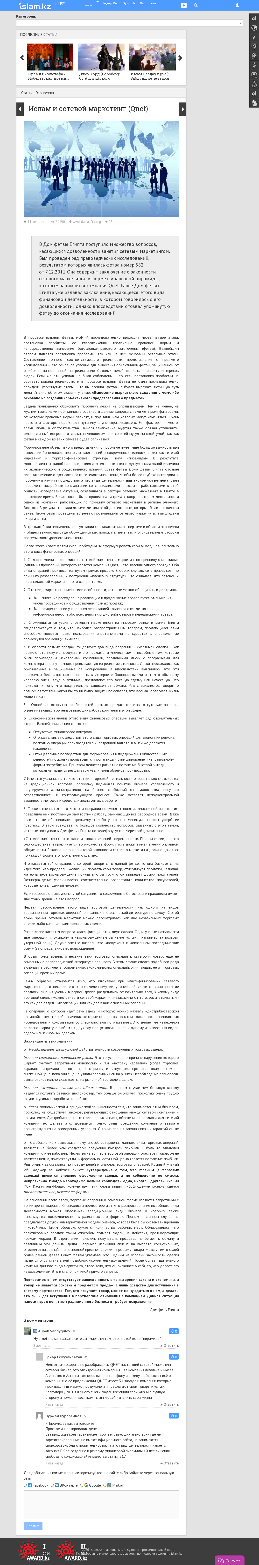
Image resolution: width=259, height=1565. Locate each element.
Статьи (27, 92)
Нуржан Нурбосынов (63, 1415)
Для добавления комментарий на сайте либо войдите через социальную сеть (99, 1475)
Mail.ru (117, 1485)
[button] (174, 1331)
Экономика (45, 92)
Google (95, 1485)
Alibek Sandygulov (51, 1331)
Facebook (40, 1485)
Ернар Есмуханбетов (63, 1357)
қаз (56, 2)
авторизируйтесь (89, 1472)
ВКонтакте (69, 1485)
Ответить (169, 1345)
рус (62, 2)
